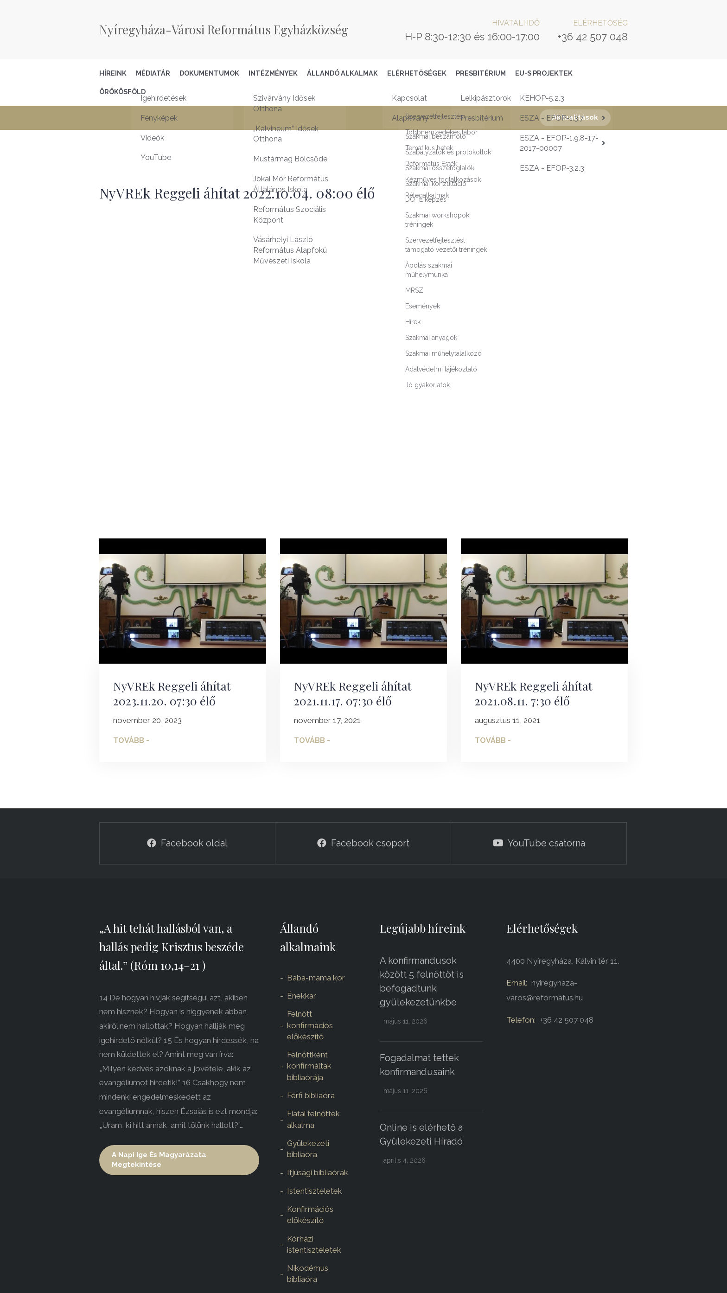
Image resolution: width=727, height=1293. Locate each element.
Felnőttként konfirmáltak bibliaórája (309, 1066)
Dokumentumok (209, 73)
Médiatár (153, 73)
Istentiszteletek (314, 1191)
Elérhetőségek (416, 73)
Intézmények (273, 73)
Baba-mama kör (316, 977)
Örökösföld (122, 92)
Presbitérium (481, 73)
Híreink (113, 73)
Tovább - (131, 740)
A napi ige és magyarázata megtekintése (159, 1160)
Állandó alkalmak (342, 73)
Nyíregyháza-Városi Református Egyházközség (223, 29)
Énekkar (301, 995)
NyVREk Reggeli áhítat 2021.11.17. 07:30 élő (353, 693)
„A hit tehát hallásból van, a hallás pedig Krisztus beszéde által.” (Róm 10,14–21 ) (171, 947)
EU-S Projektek (544, 73)
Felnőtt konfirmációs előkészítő (310, 1025)
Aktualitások (575, 117)
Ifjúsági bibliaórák (317, 1172)
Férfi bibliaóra (311, 1095)
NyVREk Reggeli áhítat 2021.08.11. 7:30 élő (534, 693)
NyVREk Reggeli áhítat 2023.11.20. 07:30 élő (172, 693)
